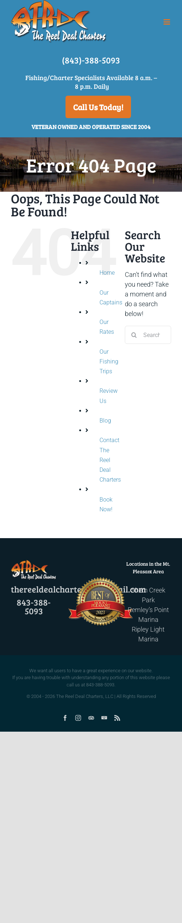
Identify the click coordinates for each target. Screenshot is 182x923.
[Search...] (148, 335)
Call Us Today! (98, 106)
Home (107, 272)
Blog (105, 420)
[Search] (134, 335)
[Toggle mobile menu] (167, 22)
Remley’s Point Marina (148, 614)
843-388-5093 (34, 606)
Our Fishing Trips (109, 361)
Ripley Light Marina (148, 634)
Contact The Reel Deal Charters (110, 460)
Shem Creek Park (148, 595)
